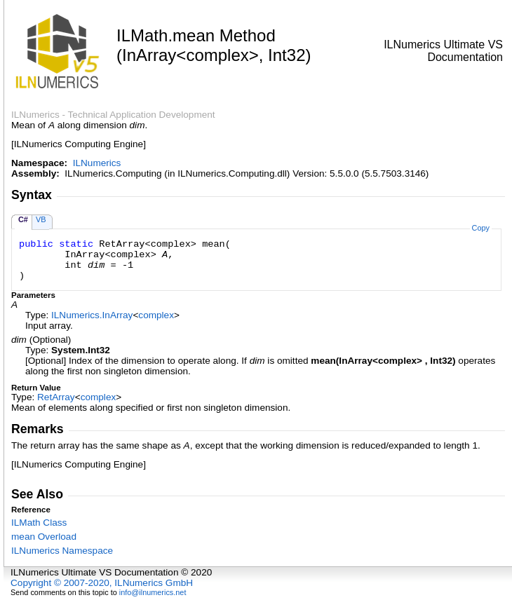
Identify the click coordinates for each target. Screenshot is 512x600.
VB (41, 219)
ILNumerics (97, 163)
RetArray (56, 397)
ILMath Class (39, 522)
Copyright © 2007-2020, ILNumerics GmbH (102, 583)
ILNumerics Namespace (62, 550)
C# (23, 219)
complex (156, 315)
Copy (481, 228)
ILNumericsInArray (92, 315)
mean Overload (43, 536)
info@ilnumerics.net (153, 592)
